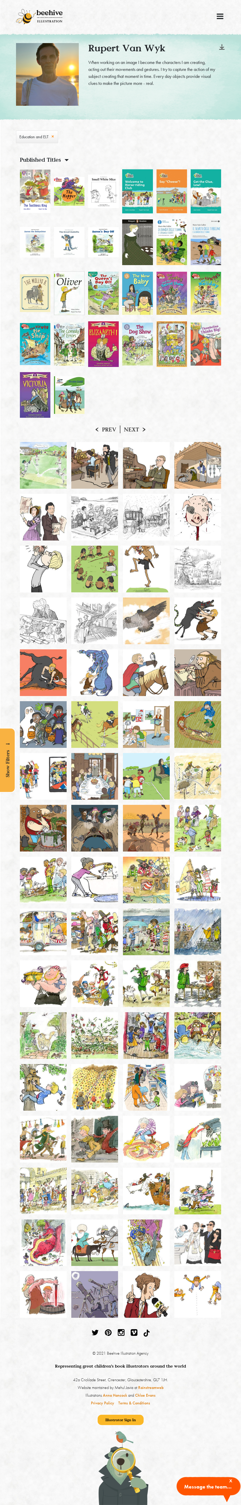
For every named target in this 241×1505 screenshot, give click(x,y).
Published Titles (40, 159)
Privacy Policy (102, 1403)
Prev (109, 429)
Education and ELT (34, 137)
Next (131, 429)
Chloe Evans (145, 1395)
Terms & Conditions (134, 1403)
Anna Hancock (115, 1395)
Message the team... (208, 1487)
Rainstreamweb (151, 1387)
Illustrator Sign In (120, 1419)
